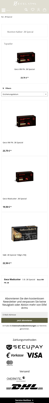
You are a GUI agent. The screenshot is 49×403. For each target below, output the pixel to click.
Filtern (7, 88)
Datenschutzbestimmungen (24, 326)
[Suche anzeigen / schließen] (26, 9)
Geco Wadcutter (12, 279)
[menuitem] (6, 10)
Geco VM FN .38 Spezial (24, 69)
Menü (6, 9)
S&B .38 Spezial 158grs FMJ (14, 255)
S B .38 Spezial (29, 279)
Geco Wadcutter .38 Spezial (15, 198)
